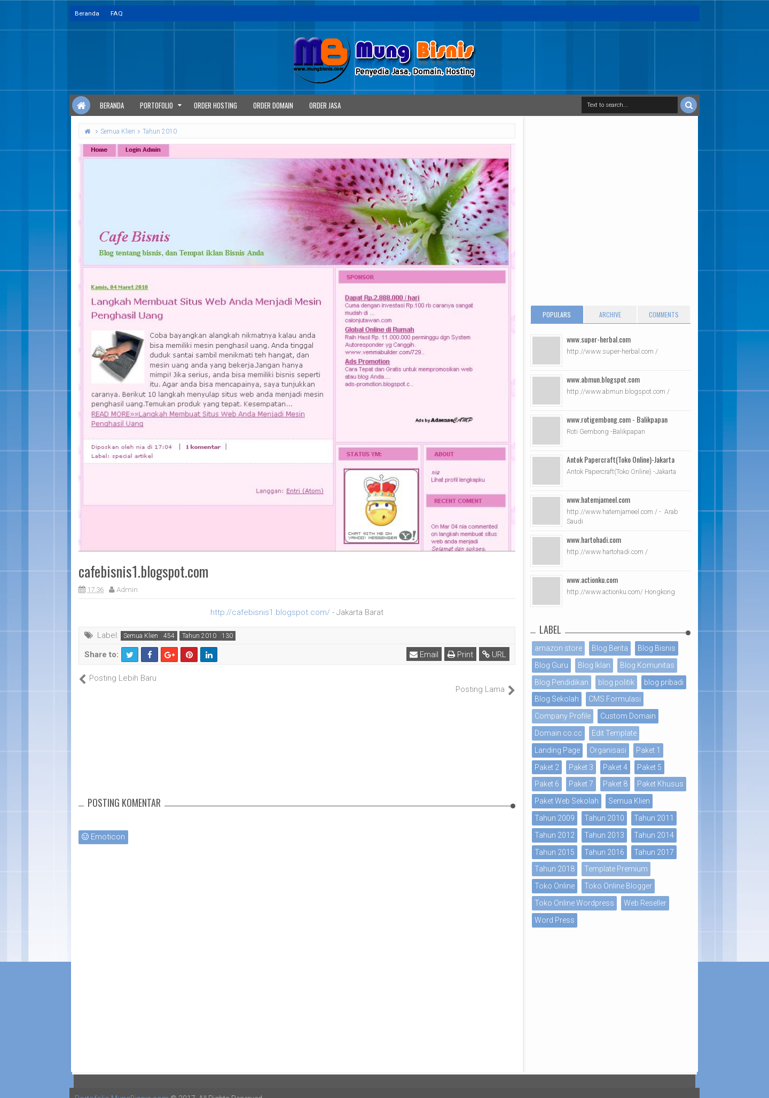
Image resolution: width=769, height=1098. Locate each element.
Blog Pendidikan (561, 682)
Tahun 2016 (604, 852)
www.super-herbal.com (599, 339)
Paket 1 (648, 750)
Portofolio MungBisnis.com (122, 1087)
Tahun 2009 (555, 818)
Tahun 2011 (654, 818)
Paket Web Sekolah (567, 801)
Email (424, 654)
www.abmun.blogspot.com (603, 379)
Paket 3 (581, 767)
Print (460, 654)
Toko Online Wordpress (574, 903)
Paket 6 (547, 784)
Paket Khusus (660, 784)
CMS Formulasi (614, 699)
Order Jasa (325, 105)
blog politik (616, 682)
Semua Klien (140, 636)
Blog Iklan (594, 665)
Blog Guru (551, 665)
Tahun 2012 (555, 835)
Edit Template (614, 733)
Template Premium (616, 869)
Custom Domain (628, 716)
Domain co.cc (558, 733)
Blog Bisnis (657, 648)
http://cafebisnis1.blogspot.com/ (270, 612)
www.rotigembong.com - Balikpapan (617, 419)
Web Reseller (645, 903)
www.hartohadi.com (594, 539)
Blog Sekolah (557, 699)
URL (494, 654)
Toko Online (555, 886)
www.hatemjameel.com (598, 499)
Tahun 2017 (654, 852)
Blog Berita (610, 648)
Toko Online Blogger (618, 886)
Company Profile (563, 716)
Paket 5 (649, 767)
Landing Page (557, 750)
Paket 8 (615, 784)
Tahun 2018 (555, 869)
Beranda (87, 13)
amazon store (558, 648)
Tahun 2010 (199, 636)
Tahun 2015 (555, 852)
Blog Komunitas (647, 665)
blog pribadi (664, 682)
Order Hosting (215, 105)
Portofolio (156, 105)
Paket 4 (615, 767)
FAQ (117, 13)
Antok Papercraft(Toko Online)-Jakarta (620, 459)
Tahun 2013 (604, 835)
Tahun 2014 (654, 835)
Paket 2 (547, 767)
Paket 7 (581, 784)
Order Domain (273, 105)
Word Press (555, 920)
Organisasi (608, 750)
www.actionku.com (592, 579)
